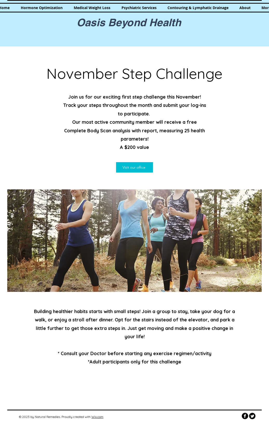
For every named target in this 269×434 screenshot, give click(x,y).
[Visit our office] (134, 167)
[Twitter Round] (252, 416)
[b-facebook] (245, 416)
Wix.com (97, 417)
